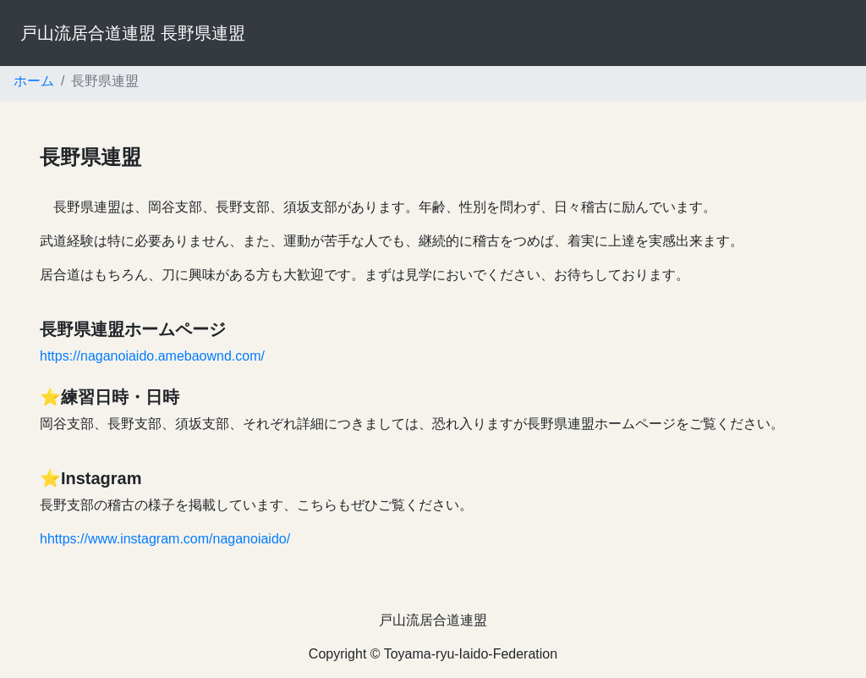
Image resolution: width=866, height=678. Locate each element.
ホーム (34, 81)
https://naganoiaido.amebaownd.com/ (152, 356)
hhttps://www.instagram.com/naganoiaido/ (165, 539)
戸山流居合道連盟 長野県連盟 (132, 33)
